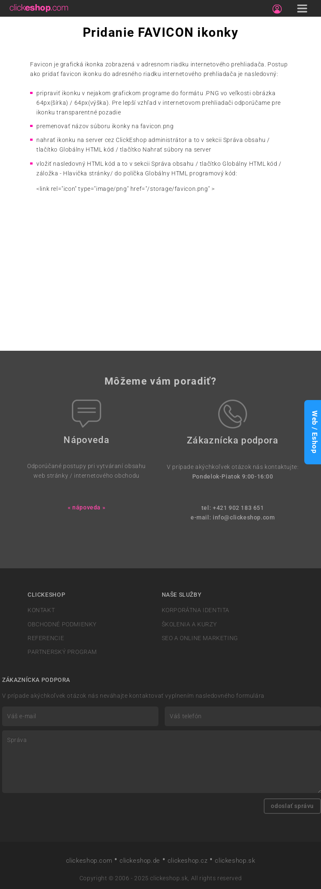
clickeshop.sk (235, 860)
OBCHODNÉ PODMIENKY (62, 624)
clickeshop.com (89, 860)
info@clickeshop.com (244, 517)
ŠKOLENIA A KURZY (189, 624)
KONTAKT (41, 610)
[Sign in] (277, 9)
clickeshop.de (140, 860)
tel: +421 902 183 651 (232, 508)
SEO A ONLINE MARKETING (200, 638)
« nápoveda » (86, 507)
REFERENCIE (46, 638)
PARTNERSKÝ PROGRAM (62, 652)
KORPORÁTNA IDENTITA (196, 610)
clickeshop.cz (188, 860)
